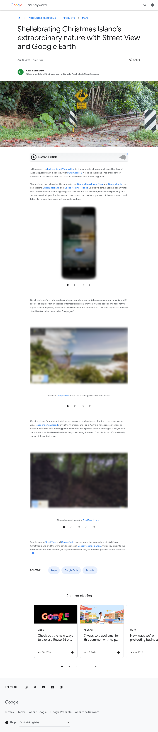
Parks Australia (74, 172)
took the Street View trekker (61, 169)
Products (69, 18)
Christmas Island (51, 187)
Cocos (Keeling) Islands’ (76, 187)
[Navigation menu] (5, 5)
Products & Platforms (42, 18)
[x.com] (35, 687)
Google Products (60, 712)
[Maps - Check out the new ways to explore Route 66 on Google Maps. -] (55, 631)
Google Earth (115, 184)
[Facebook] (52, 687)
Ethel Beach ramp (91, 520)
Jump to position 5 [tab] (94, 527)
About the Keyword (87, 712)
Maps (85, 18)
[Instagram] (26, 687)
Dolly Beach (63, 395)
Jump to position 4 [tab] (90, 285)
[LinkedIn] (61, 687)
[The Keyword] (19, 18)
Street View (50, 542)
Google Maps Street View (90, 184)
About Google (38, 712)
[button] (134, 59)
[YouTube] (43, 687)
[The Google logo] (11, 702)
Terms (21, 712)
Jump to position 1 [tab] (67, 285)
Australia (90, 570)
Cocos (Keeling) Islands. (89, 545)
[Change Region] (44, 722)
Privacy (9, 712)
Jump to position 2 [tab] (75, 285)
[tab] (61, 666)
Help (10, 722)
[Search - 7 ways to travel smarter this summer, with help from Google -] (102, 631)
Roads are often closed (46, 424)
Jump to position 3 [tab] (82, 285)
